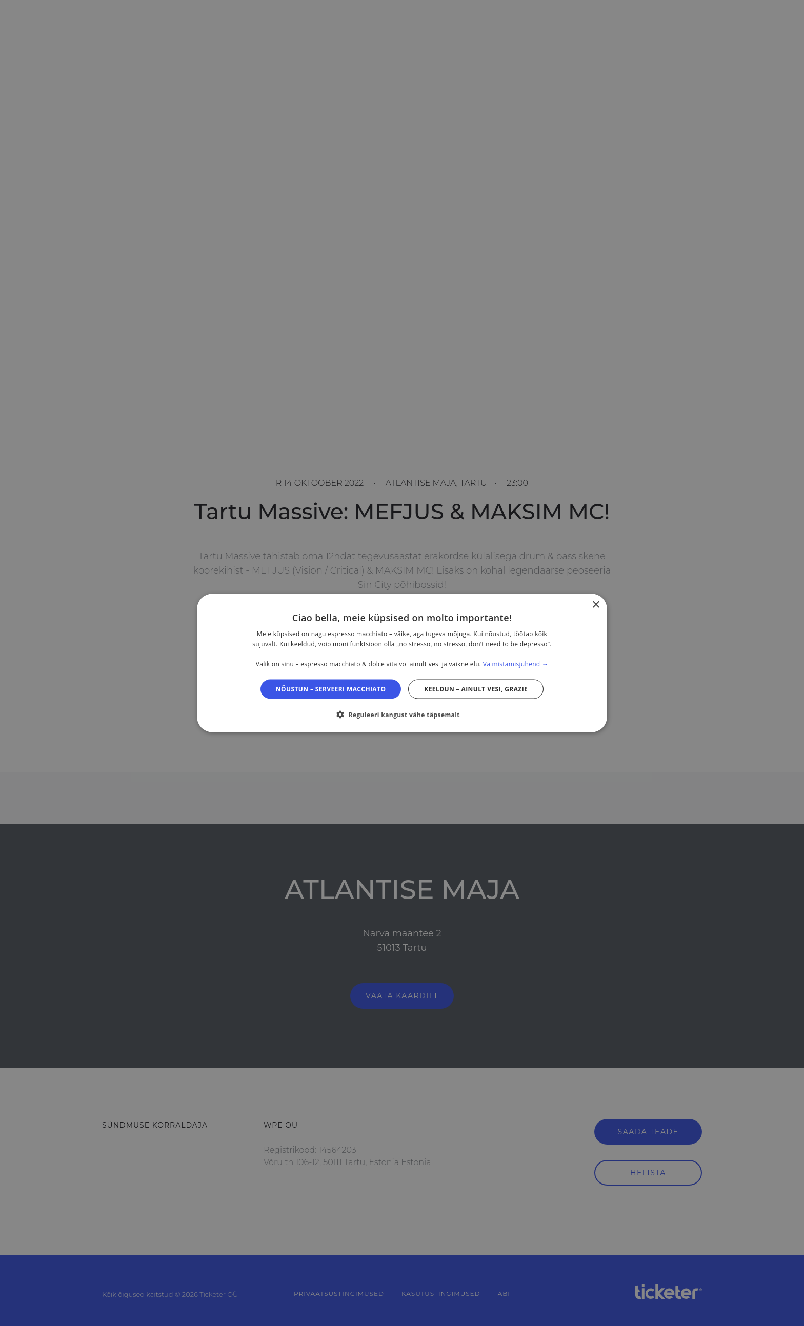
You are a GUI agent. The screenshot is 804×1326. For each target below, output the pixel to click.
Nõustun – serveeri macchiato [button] (331, 689)
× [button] (595, 604)
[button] (402, 714)
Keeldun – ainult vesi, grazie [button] (476, 689)
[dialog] (402, 663)
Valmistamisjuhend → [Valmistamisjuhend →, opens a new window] (516, 664)
